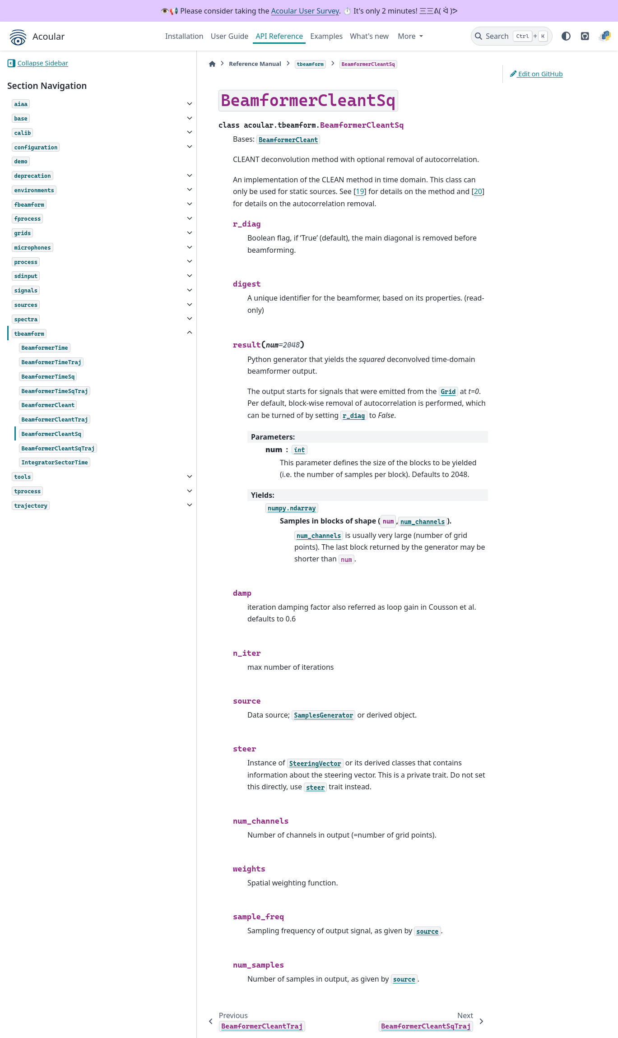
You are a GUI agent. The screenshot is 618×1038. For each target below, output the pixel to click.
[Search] (512, 36)
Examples (326, 36)
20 (390, 191)
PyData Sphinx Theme (549, 1017)
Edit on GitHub (536, 74)
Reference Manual (213, 64)
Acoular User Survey (305, 11)
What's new (369, 36)
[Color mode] (566, 36)
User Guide (230, 36)
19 (273, 191)
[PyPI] (605, 36)
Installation (184, 36)
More (408, 36)
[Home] (170, 64)
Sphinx (67, 1025)
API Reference (279, 36)
